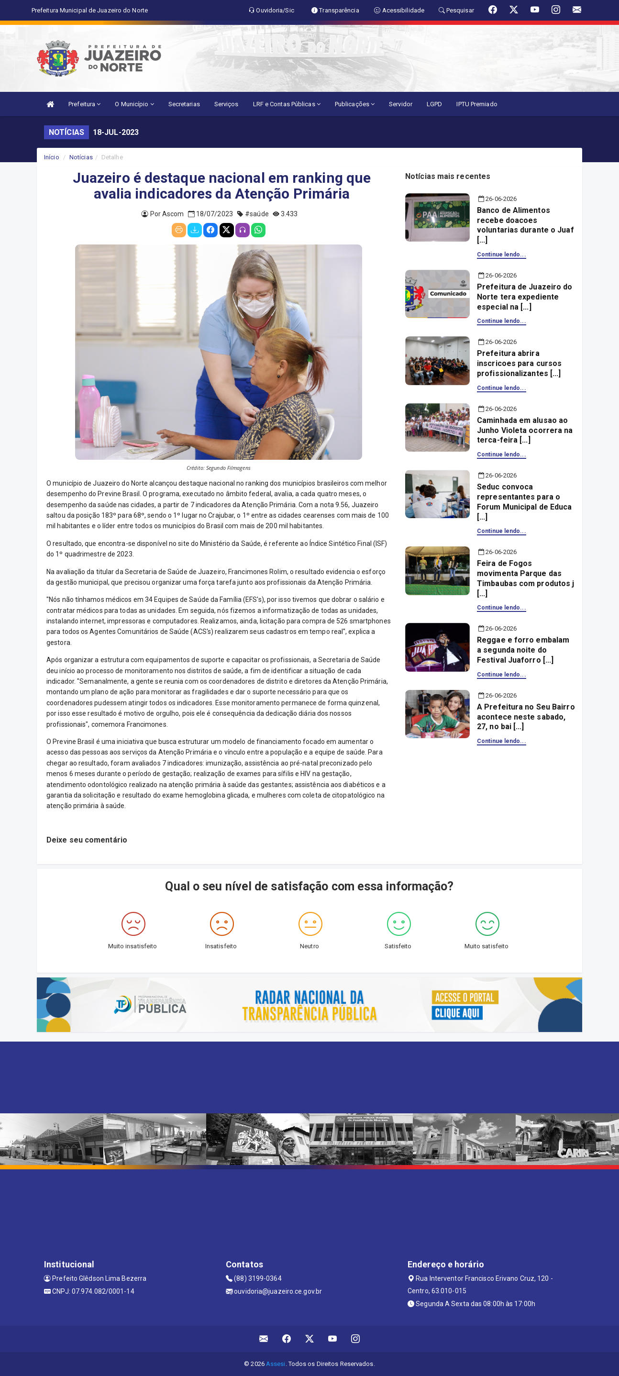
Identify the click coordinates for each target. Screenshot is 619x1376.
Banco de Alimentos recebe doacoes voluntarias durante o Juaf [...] (525, 225)
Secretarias (184, 104)
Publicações (355, 104)
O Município (134, 104)
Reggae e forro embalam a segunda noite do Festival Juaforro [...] (523, 650)
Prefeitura (84, 104)
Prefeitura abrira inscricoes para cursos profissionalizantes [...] (519, 363)
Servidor (400, 104)
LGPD (434, 104)
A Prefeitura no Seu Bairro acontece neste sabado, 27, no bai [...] (526, 717)
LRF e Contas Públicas (287, 104)
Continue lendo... (501, 254)
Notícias (81, 157)
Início (51, 157)
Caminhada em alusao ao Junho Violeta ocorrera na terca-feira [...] (525, 430)
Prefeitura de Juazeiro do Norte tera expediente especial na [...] (525, 296)
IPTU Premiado (476, 104)
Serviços (226, 104)
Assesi (276, 1363)
